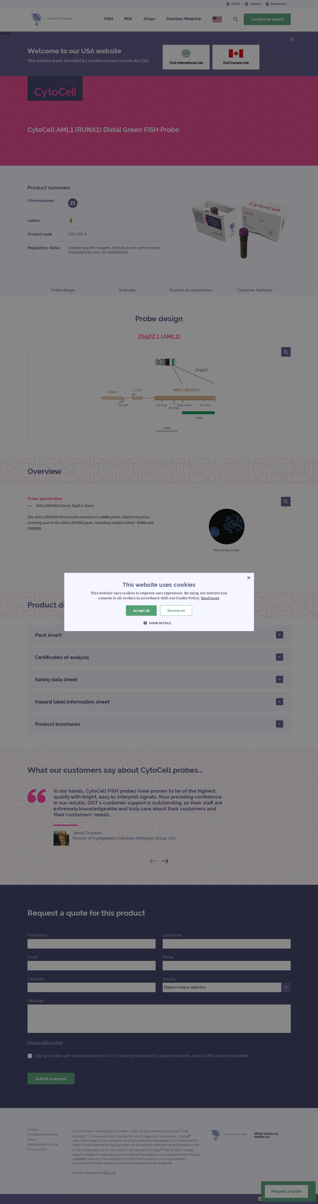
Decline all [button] (176, 610)
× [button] (248, 578)
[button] (159, 623)
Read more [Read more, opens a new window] (210, 598)
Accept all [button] (141, 610)
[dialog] (159, 602)
